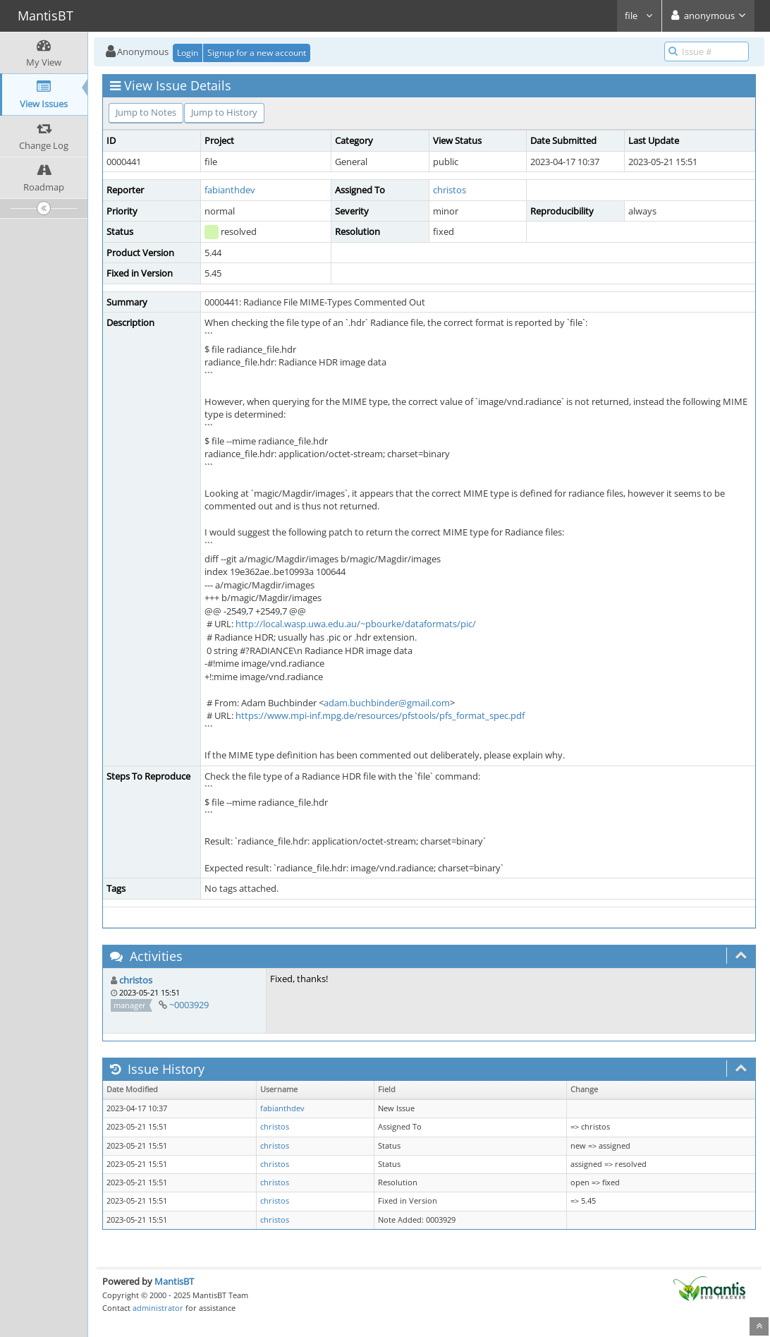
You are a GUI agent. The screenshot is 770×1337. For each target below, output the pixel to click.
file (639, 15)
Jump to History (224, 112)
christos (449, 189)
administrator (158, 1307)
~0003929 (189, 1004)
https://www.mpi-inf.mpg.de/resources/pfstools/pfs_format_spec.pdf (380, 715)
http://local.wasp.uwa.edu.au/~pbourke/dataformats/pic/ (356, 623)
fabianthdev (229, 189)
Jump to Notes (146, 112)
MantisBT (174, 1281)
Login (187, 53)
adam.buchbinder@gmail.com (387, 702)
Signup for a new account (256, 53)
